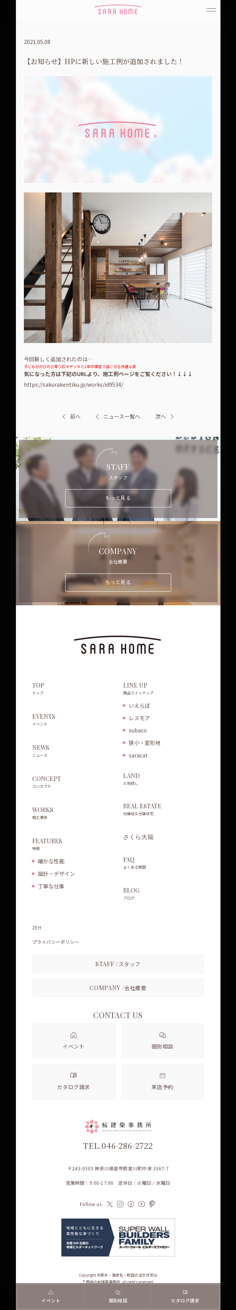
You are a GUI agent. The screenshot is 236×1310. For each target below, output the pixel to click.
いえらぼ (139, 705)
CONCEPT (74, 782)
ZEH (36, 927)
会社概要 (117, 988)
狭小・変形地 (145, 742)
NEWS (74, 751)
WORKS (74, 813)
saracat (138, 755)
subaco (138, 730)
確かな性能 (51, 861)
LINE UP (163, 689)
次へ (160, 416)
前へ (75, 416)
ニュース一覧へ (118, 416)
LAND (163, 779)
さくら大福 (138, 837)
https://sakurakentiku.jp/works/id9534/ (73, 384)
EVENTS (74, 720)
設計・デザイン (56, 873)
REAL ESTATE (163, 809)
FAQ (163, 863)
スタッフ (118, 964)
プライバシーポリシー (56, 942)
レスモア (139, 718)
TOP (74, 689)
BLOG (163, 894)
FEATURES (74, 844)
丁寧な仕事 (51, 886)
